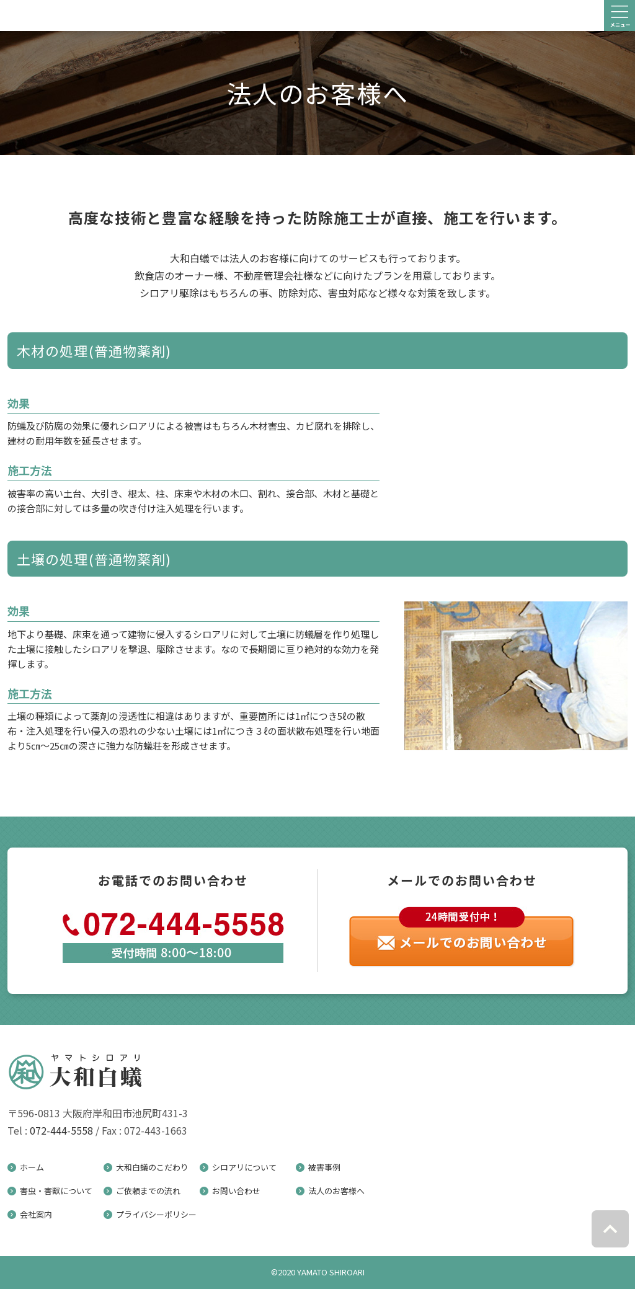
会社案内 (36, 1214)
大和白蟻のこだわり (152, 1167)
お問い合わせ (236, 1191)
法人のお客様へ (336, 1191)
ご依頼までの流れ (148, 1191)
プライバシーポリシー (156, 1214)
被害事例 (324, 1167)
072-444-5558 (61, 1130)
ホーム (32, 1167)
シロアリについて (244, 1167)
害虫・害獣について (56, 1191)
